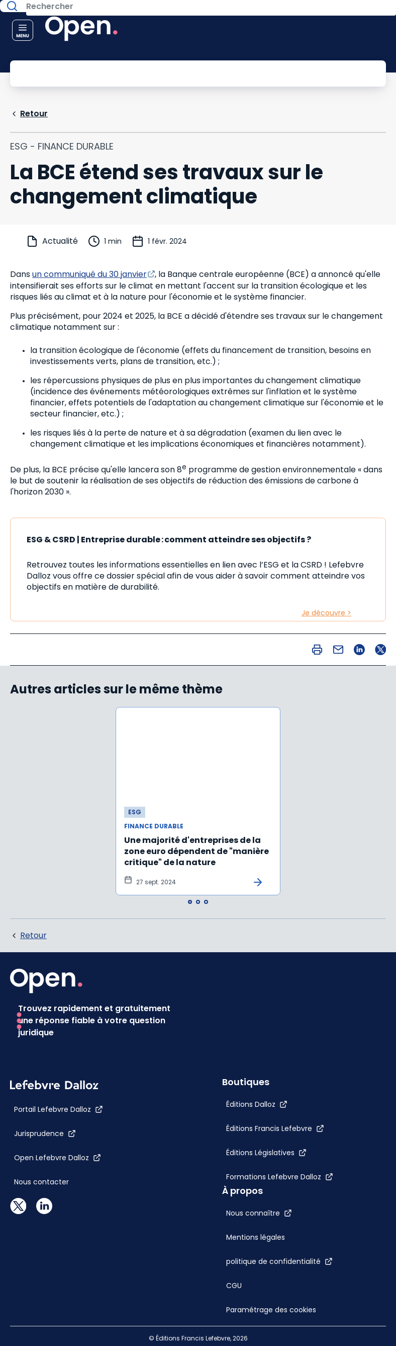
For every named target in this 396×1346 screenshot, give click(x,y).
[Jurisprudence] (45, 1197)
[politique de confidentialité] (268, 1035)
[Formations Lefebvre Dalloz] (268, 1241)
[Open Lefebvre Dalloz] (57, 1222)
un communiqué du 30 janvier (89, 273)
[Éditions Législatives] (255, 1217)
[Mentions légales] (244, 1011)
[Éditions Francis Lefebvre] (264, 1192)
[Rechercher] (175, 72)
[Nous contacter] (41, 1246)
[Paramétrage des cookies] (268, 1083)
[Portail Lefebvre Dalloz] (58, 1173)
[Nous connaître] (248, 986)
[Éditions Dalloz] (245, 1168)
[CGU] (223, 1059)
